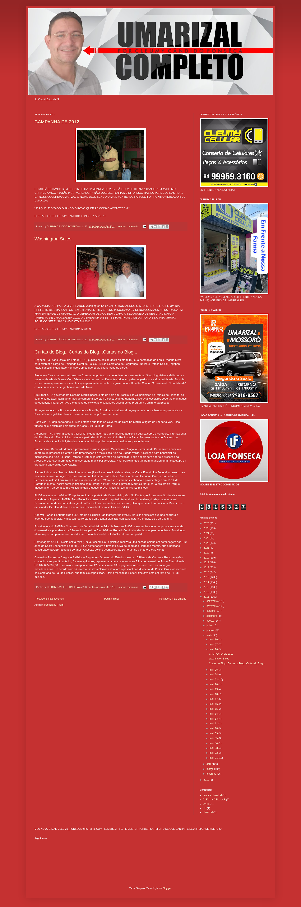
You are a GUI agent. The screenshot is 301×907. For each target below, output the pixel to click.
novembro (212, 606)
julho (210, 625)
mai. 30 (213, 639)
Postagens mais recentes (50, 598)
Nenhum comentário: (128, 226)
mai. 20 (213, 684)
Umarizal (208, 812)
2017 (207, 567)
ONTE (206, 803)
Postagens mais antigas (172, 598)
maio (210, 635)
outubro (211, 610)
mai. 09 (213, 733)
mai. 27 (213, 644)
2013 (207, 587)
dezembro (212, 601)
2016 (207, 572)
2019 (207, 557)
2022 (207, 543)
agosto (211, 620)
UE (204, 808)
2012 (207, 592)
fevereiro (212, 773)
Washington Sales (52, 238)
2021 (207, 547)
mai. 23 (213, 679)
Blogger (167, 888)
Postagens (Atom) (54, 604)
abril (209, 763)
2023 (207, 538)
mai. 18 (213, 694)
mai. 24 (213, 674)
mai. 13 (213, 718)
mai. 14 (213, 713)
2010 (207, 779)
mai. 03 (213, 748)
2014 (207, 582)
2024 (207, 533)
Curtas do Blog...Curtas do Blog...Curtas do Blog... (85, 352)
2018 (207, 562)
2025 (207, 528)
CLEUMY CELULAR (214, 799)
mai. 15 (213, 708)
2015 (207, 577)
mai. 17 (213, 699)
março (210, 769)
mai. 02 (213, 752)
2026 (207, 523)
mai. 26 (213, 649)
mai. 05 (213, 738)
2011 (207, 596)
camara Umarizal (212, 795)
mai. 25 (213, 669)
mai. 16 (213, 704)
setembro (212, 615)
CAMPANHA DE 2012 (56, 121)
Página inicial (111, 598)
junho (210, 630)
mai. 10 (213, 728)
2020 (207, 552)
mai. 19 (213, 689)
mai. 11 (213, 723)
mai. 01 (213, 757)
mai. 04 (213, 743)
